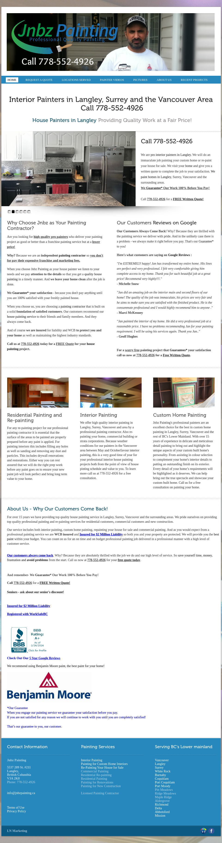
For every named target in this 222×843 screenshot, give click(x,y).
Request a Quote (39, 80)
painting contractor (72, 255)
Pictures (140, 80)
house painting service (21, 316)
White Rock (162, 771)
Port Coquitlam (165, 782)
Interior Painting (91, 760)
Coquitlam (162, 778)
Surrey (159, 767)
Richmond (161, 804)
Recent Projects (194, 80)
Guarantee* (154, 188)
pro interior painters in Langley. (171, 155)
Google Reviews (179, 255)
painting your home (186, 487)
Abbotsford (162, 812)
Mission (160, 815)
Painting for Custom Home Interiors (104, 764)
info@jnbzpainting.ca (21, 793)
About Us (164, 80)
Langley (160, 764)
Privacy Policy (16, 811)
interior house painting (118, 459)
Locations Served (76, 80)
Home (12, 80)
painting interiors (18, 446)
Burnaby (160, 775)
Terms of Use (15, 807)
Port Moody (162, 786)
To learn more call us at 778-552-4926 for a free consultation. (108, 473)
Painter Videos (112, 80)
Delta (158, 808)
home (189, 166)
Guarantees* (179, 350)
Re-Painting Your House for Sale (102, 767)
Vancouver (162, 760)
